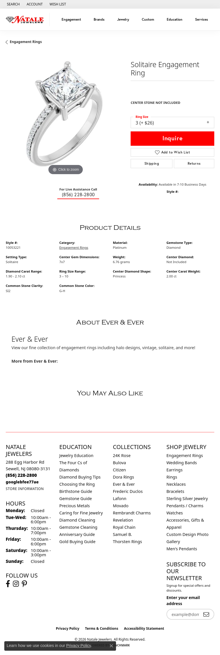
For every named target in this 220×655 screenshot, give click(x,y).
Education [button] (174, 19)
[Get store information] (25, 488)
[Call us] (22, 482)
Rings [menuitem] (171, 477)
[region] (65, 116)
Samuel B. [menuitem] (122, 534)
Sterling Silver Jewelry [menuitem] (187, 498)
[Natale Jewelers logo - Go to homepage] (26, 19)
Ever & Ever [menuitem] (124, 484)
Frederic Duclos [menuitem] (128, 491)
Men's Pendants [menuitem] (181, 548)
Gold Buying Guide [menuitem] (77, 541)
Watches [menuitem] (174, 513)
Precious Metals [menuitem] (74, 505)
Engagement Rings (26, 41)
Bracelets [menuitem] (175, 491)
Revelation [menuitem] (123, 520)
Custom (148, 19)
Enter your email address (183, 600)
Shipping (151, 163)
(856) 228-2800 (78, 194)
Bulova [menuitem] (119, 462)
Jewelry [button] (123, 19)
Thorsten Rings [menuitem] (127, 541)
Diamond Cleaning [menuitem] (77, 520)
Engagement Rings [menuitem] (184, 455)
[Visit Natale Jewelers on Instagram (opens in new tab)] (16, 583)
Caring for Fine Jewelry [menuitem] (81, 513)
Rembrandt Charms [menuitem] (132, 513)
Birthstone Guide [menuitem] (75, 491)
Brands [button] (99, 19)
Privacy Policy (67, 628)
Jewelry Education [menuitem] (76, 455)
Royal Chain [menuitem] (124, 527)
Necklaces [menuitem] (176, 484)
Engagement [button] (71, 19)
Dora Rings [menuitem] (123, 477)
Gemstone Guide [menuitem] (75, 498)
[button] (13, 4)
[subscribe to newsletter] (206, 614)
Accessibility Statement (144, 628)
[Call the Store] (21, 475)
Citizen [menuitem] (119, 470)
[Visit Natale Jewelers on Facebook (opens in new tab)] (8, 583)
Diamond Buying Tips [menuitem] (80, 477)
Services (201, 19)
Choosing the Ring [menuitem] (77, 484)
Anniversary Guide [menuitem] (77, 534)
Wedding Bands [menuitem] (181, 462)
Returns (194, 163)
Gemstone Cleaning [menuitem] (78, 527)
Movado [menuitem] (120, 505)
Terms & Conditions (101, 628)
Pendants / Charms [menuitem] (184, 505)
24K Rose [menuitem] (122, 455)
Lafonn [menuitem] (119, 498)
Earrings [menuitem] (174, 470)
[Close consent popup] (111, 646)
